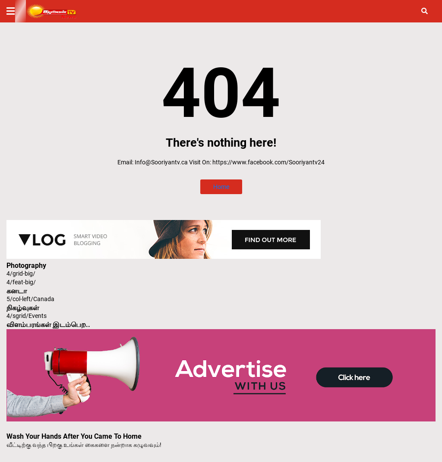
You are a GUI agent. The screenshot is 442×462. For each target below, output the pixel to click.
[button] (15, 11)
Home (221, 186)
